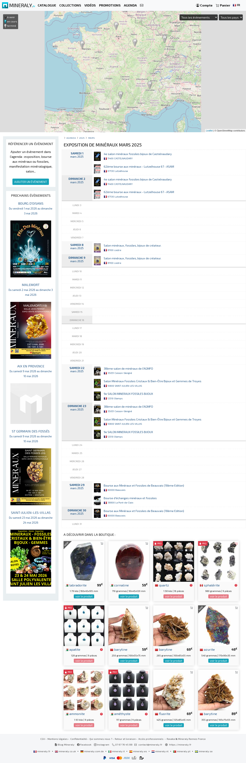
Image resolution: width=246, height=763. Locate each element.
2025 (82, 137)
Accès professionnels (151, 738)
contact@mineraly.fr (150, 744)
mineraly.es (138, 751)
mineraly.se (204, 751)
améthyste (120, 714)
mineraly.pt (182, 751)
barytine (118, 649)
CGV (42, 738)
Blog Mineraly (64, 744)
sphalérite (210, 585)
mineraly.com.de (92, 751)
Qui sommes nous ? (100, 738)
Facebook (84, 744)
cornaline (119, 585)
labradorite (76, 585)
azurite (207, 649)
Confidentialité (78, 738)
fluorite (162, 714)
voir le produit (84, 596)
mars (91, 137)
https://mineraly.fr (180, 744)
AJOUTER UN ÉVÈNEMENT (30, 181)
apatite (72, 649)
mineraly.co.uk (65, 751)
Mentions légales (57, 738)
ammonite (75, 714)
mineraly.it (116, 751)
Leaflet (209, 130)
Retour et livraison (125, 738)
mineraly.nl (160, 751)
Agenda (71, 137)
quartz (162, 585)
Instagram (101, 744)
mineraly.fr (42, 751)
